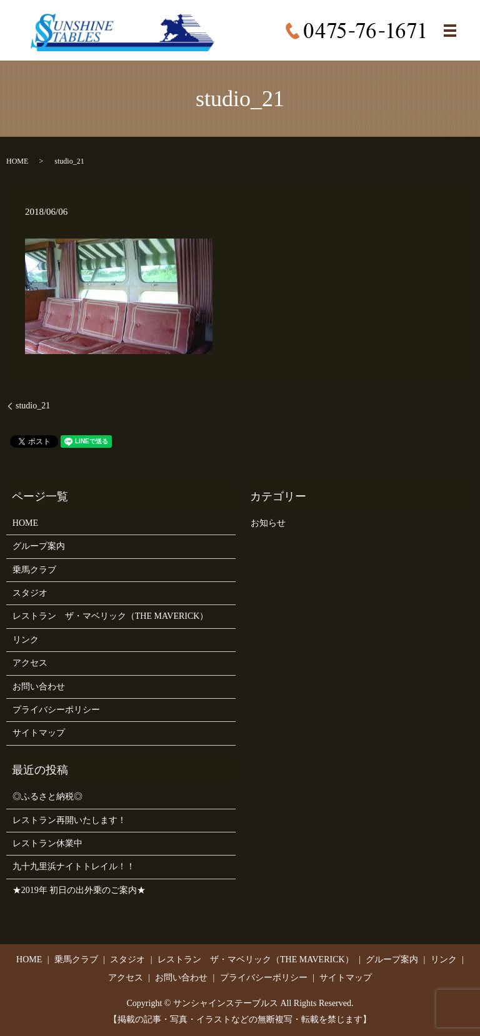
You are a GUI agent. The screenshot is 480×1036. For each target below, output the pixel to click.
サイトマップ (38, 733)
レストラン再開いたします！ (69, 820)
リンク (25, 639)
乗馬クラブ (34, 570)
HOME (17, 161)
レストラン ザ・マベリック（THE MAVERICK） (110, 616)
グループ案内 (38, 546)
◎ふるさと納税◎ (47, 796)
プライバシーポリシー (56, 709)
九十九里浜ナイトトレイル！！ (73, 866)
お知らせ (268, 523)
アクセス (30, 663)
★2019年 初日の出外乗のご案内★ (79, 890)
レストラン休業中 (47, 843)
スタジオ (30, 593)
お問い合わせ (38, 686)
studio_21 (33, 405)
